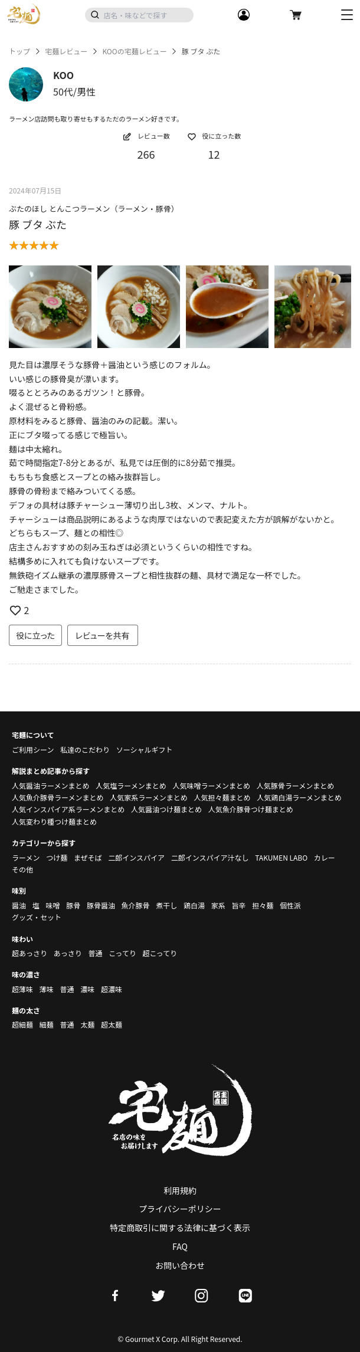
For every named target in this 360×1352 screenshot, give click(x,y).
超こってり (159, 953)
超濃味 (111, 989)
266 (146, 154)
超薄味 (22, 989)
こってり (122, 953)
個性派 (290, 905)
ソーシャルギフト (144, 749)
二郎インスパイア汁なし (210, 857)
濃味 (87, 989)
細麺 (47, 1024)
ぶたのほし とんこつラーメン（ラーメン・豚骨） (94, 208)
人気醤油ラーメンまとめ (51, 785)
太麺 (87, 1024)
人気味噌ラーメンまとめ (211, 785)
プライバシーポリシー (180, 1209)
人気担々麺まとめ (222, 797)
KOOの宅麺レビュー (134, 51)
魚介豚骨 (136, 905)
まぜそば (88, 857)
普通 (95, 953)
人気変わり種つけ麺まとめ (54, 821)
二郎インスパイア (136, 857)
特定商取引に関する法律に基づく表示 (180, 1227)
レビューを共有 (103, 635)
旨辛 (238, 905)
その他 (22, 869)
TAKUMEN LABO (281, 857)
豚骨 (73, 905)
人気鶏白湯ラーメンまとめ (299, 797)
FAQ (180, 1246)
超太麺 (111, 1024)
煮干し (166, 905)
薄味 (47, 989)
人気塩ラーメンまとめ (131, 785)
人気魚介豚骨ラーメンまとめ (58, 797)
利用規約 (180, 1190)
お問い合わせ (180, 1265)
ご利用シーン (33, 749)
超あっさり (29, 953)
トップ (19, 51)
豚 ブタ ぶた (38, 224)
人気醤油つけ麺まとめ (166, 809)
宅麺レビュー (66, 51)
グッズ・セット (36, 917)
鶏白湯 (194, 905)
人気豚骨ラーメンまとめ (296, 785)
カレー (324, 857)
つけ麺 (56, 857)
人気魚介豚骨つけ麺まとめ (250, 809)
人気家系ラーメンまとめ (149, 797)
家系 (218, 905)
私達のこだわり (85, 749)
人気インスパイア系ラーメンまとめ (68, 809)
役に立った (35, 635)
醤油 (19, 905)
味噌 (52, 905)
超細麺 (22, 1024)
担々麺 (262, 905)
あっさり (68, 953)
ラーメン (26, 857)
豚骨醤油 (101, 905)
